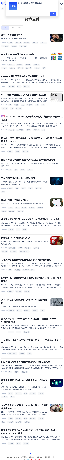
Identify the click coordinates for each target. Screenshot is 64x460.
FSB (10, 372)
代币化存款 (13, 251)
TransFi (11, 443)
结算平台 (20, 211)
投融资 (24, 229)
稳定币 (16, 105)
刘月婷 (11, 418)
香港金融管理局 (24, 251)
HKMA (12, 397)
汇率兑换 (40, 393)
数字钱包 (12, 68)
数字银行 (32, 393)
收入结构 (40, 207)
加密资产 (29, 105)
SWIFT (11, 291)
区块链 (11, 43)
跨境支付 (35, 43)
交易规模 (36, 248)
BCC (10, 270)
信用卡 (23, 188)
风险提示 (47, 457)
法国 (10, 170)
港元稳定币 (12, 248)
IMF (10, 105)
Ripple (18, 332)
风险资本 (26, 310)
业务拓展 (27, 422)
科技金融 (26, 43)
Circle (10, 207)
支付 (22, 105)
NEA (18, 229)
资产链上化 (5, 46)
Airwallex (18, 418)
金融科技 (36, 130)
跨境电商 (28, 68)
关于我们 (24, 457)
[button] (61, 4)
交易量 (4, 211)
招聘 (53, 457)
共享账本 (18, 291)
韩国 (16, 170)
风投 (3, 192)
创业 (3, 422)
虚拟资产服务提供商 (28, 270)
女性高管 (18, 422)
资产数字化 (20, 130)
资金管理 (37, 68)
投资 (25, 418)
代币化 (22, 170)
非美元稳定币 (12, 353)
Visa (17, 188)
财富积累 (40, 418)
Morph (10, 151)
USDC (17, 207)
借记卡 (30, 188)
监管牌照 (36, 64)
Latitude (11, 229)
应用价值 (18, 43)
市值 (42, 105)
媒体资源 (31, 457)
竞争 (11, 108)
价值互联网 (23, 46)
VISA (29, 353)
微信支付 (20, 68)
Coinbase (11, 211)
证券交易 (43, 43)
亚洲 (25, 393)
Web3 (42, 310)
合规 (43, 130)
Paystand (11, 86)
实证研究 (18, 108)
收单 (44, 68)
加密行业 (11, 310)
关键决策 (10, 422)
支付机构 (11, 64)
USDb (19, 86)
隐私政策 (39, 457)
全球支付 (19, 64)
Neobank (4, 397)
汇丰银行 (27, 248)
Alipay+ (4, 68)
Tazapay (11, 332)
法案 (37, 105)
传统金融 (14, 46)
